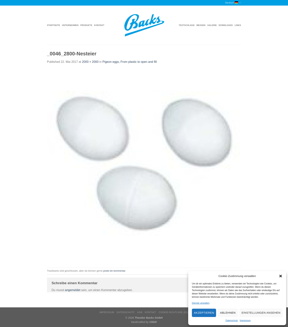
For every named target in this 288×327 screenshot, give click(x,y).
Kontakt (99, 25)
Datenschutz (232, 320)
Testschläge (187, 25)
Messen (201, 25)
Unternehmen (70, 25)
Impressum (245, 320)
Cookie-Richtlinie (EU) (174, 312)
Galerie (212, 25)
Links (238, 25)
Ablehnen (228, 312)
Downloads (226, 25)
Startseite (53, 25)
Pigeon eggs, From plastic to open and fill (129, 61)
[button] (280, 276)
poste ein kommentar (114, 270)
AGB (139, 312)
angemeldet (72, 290)
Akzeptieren (204, 312)
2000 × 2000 (90, 61)
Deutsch (233, 3)
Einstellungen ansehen (261, 312)
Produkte (86, 25)
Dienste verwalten (200, 303)
